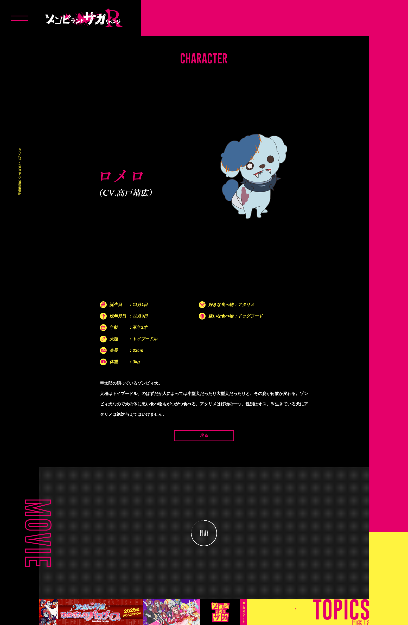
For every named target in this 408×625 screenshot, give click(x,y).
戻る (204, 435)
